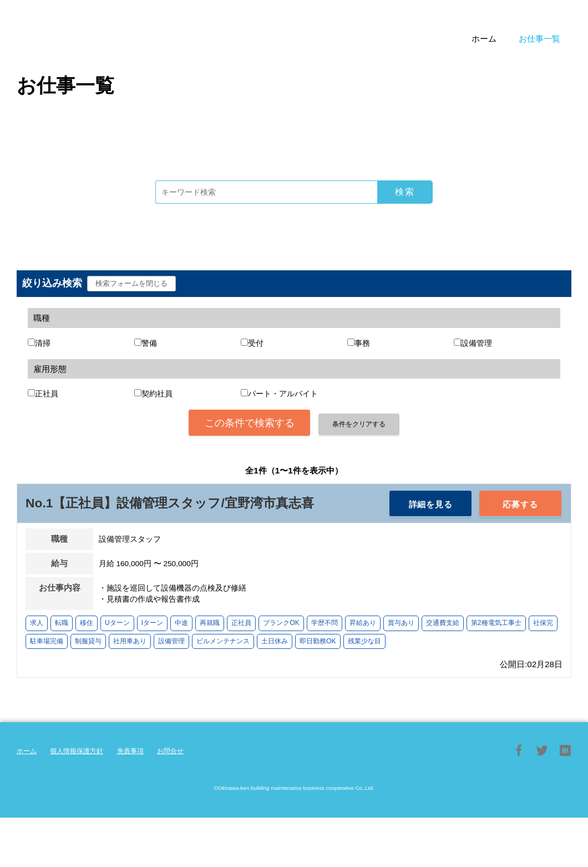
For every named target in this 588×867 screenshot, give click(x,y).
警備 (149, 343)
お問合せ (170, 751)
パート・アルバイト (283, 394)
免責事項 (130, 751)
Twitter (542, 750)
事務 (362, 343)
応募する (520, 504)
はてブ (565, 750)
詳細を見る (431, 504)
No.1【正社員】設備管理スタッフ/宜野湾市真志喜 (170, 503)
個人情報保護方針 (76, 751)
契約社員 (157, 394)
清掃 (42, 343)
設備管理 (476, 343)
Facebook (519, 750)
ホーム (27, 751)
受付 (255, 343)
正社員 (46, 394)
